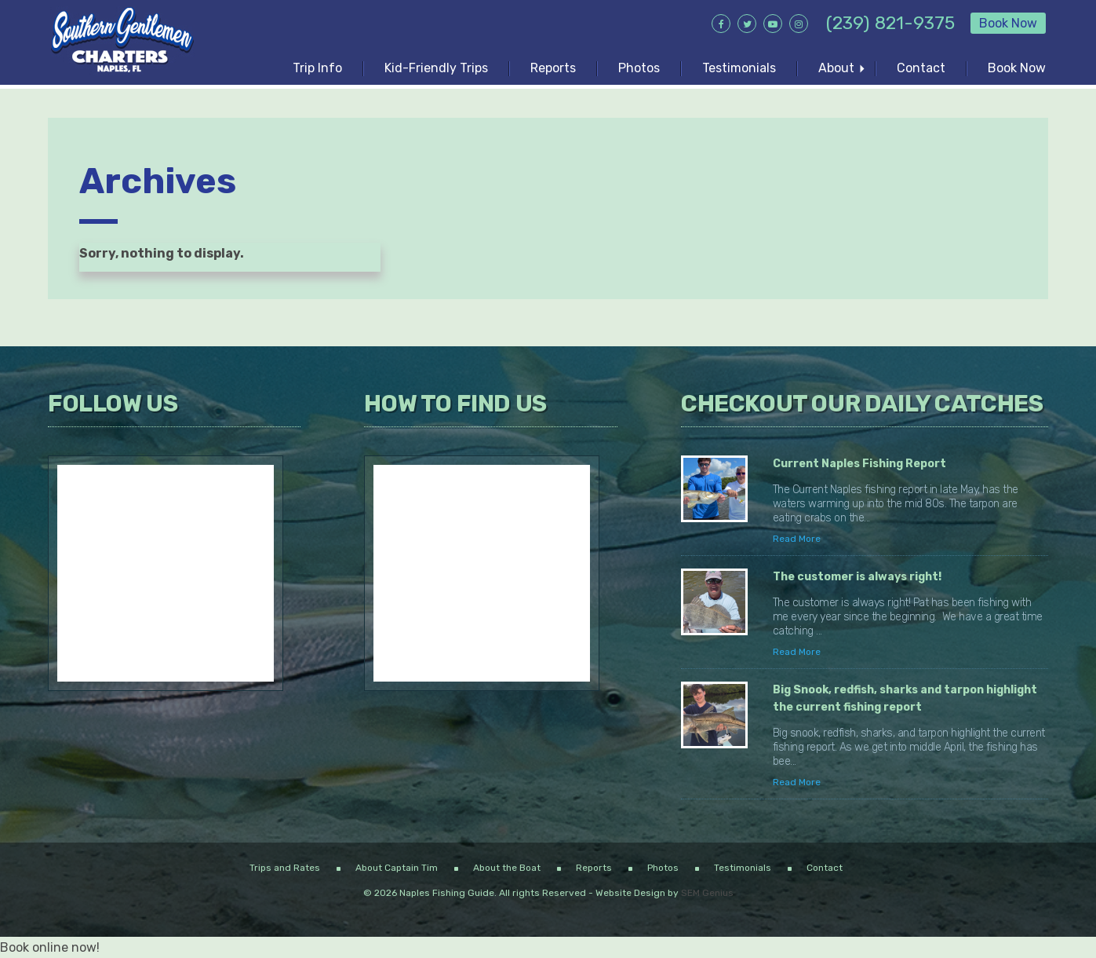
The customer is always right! (858, 576)
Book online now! (50, 947)
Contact (921, 67)
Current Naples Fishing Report (859, 463)
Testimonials (739, 67)
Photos (639, 67)
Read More (797, 538)
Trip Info (317, 67)
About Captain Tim (396, 867)
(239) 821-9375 (890, 23)
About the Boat (507, 867)
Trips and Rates (284, 867)
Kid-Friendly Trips (436, 67)
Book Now (1008, 23)
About (836, 67)
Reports (553, 67)
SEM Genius (707, 892)
